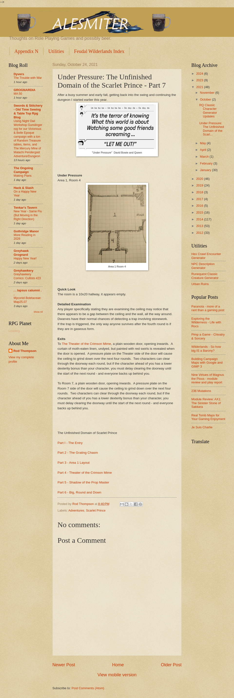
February (206, 163)
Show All (38, 311)
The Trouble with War (28, 78)
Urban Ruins (200, 284)
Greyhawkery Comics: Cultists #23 (27, 276)
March (204, 156)
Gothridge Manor (26, 231)
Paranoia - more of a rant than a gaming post (207, 308)
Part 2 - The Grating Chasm (78, 452)
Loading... (15, 331)
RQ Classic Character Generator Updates (208, 110)
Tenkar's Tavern (25, 207)
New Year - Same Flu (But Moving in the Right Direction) (28, 215)
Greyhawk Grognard (21, 253)
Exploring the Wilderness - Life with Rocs (206, 322)
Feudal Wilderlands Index (99, 51)
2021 (200, 87)
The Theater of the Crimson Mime (86, 344)
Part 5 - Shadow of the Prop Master (83, 482)
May (203, 143)
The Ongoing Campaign (23, 170)
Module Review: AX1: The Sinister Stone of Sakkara (206, 403)
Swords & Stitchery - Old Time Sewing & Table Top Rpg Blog (28, 111)
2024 (200, 73)
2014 (200, 219)
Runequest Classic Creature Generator (205, 275)
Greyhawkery (23, 270)
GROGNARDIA (24, 90)
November (207, 92)
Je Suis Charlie (202, 427)
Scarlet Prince (96, 510)
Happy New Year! (25, 258)
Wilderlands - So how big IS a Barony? (206, 348)
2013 (200, 226)
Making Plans (22, 175)
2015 (200, 212)
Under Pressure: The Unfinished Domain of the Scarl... (211, 128)
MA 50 (18, 93)
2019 (200, 185)
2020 (200, 179)
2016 (200, 205)
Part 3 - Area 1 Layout (73, 462)
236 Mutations (201, 391)
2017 (200, 199)
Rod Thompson (24, 351)
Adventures (76, 510)
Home (118, 664)
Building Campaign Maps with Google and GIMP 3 (207, 362)
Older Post (171, 664)
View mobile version (117, 674)
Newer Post (63, 664)
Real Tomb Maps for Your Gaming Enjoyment (208, 417)
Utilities (56, 51)
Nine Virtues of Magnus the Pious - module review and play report (207, 378)
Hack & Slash (24, 188)
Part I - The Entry (70, 443)
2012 (200, 233)
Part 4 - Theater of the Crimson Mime (85, 472)
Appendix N (26, 51)
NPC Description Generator (202, 265)
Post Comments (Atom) (88, 688)
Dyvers (19, 74)
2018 (200, 192)
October (206, 99)
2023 (200, 80)
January (206, 170)
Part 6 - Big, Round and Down (79, 492)
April (203, 150)
